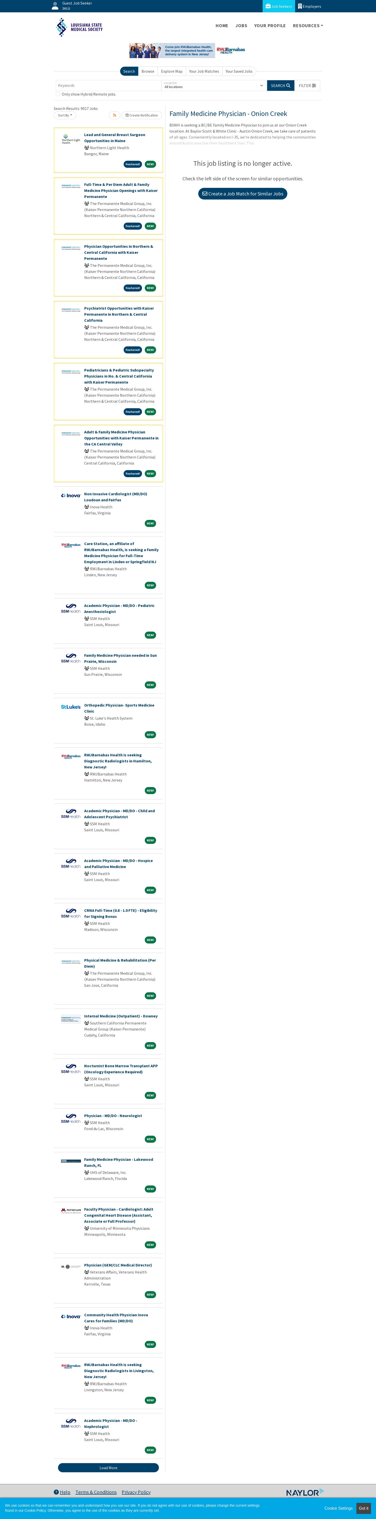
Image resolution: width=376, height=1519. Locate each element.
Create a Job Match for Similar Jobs (242, 193)
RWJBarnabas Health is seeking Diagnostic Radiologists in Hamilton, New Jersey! (118, 760)
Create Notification (142, 115)
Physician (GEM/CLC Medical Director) (118, 1264)
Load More (108, 1467)
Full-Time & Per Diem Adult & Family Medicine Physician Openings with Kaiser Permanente (121, 190)
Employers (309, 6)
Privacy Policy (136, 1492)
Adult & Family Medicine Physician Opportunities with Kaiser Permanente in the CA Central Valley (121, 437)
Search (129, 71)
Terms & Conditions (96, 1492)
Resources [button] (306, 25)
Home (222, 25)
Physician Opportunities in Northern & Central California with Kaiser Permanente (118, 252)
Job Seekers (279, 6)
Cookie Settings (338, 1508)
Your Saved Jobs (239, 71)
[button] (307, 85)
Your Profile (270, 25)
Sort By (63, 115)
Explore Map (171, 71)
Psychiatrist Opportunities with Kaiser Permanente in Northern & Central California (119, 314)
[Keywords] (108, 85)
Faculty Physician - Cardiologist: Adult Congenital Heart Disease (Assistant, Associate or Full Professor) (118, 1215)
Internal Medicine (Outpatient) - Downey (121, 1015)
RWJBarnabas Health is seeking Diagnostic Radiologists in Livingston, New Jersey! (119, 1370)
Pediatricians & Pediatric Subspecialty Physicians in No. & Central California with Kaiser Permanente (119, 376)
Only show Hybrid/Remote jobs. (89, 94)
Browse (148, 71)
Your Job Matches (204, 71)
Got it (363, 1508)
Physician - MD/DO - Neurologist (113, 1115)
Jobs (241, 25)
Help (62, 1492)
